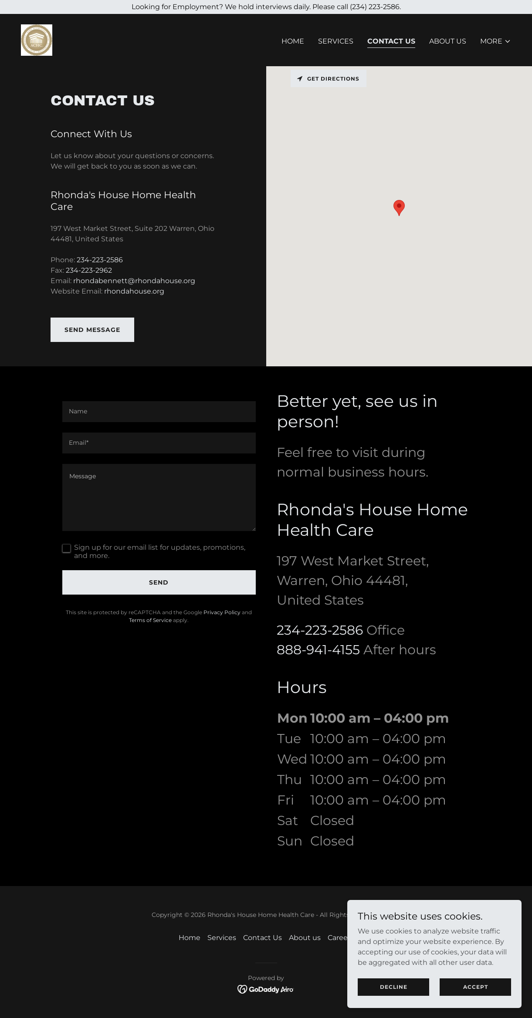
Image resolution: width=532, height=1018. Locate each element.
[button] (495, 41)
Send (159, 582)
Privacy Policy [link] (222, 612)
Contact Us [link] (391, 41)
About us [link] (447, 41)
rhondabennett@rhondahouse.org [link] (134, 281)
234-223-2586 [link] (100, 260)
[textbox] (159, 411)
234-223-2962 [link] (89, 270)
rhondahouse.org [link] (134, 291)
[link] (36, 39)
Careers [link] (341, 937)
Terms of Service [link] (150, 620)
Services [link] (335, 41)
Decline (393, 987)
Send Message (92, 330)
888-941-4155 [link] (318, 650)
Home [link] (292, 41)
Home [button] (189, 937)
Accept (475, 987)
